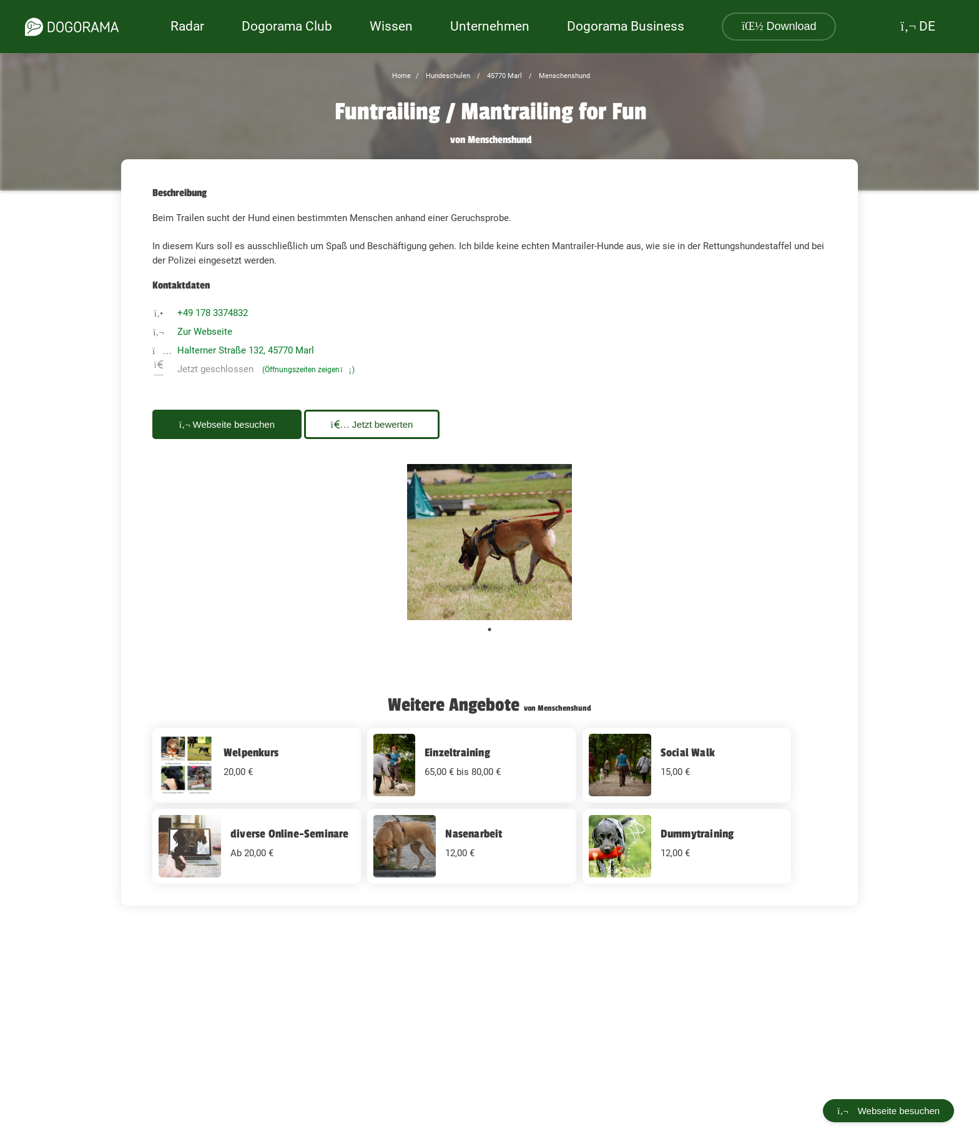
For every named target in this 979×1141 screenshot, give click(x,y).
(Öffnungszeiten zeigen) (308, 369)
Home (401, 76)
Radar (187, 26)
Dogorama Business (625, 26)
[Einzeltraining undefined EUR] (471, 765)
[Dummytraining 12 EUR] (687, 846)
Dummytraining (697, 833)
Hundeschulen (447, 76)
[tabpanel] (489, 542)
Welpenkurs (251, 752)
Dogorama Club (287, 26)
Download (779, 26)
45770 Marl (503, 76)
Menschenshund (563, 76)
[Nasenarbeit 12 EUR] (471, 846)
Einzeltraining (457, 752)
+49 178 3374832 (212, 313)
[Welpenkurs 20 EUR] (256, 765)
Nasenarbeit (473, 833)
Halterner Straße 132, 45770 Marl (245, 350)
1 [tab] (489, 629)
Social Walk (688, 752)
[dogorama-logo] (72, 26)
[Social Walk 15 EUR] (687, 765)
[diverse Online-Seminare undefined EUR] (256, 846)
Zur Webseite (204, 331)
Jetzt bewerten (372, 424)
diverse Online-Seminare (289, 833)
